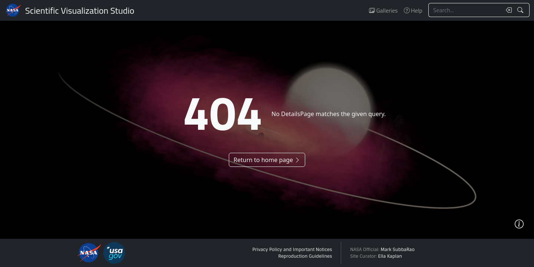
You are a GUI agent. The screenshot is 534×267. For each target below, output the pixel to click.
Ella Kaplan (390, 256)
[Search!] (521, 10)
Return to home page (267, 160)
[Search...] (465, 10)
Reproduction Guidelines (305, 256)
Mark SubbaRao (397, 250)
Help (413, 10)
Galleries (383, 10)
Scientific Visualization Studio (79, 10)
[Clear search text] (507, 10)
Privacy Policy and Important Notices (292, 250)
